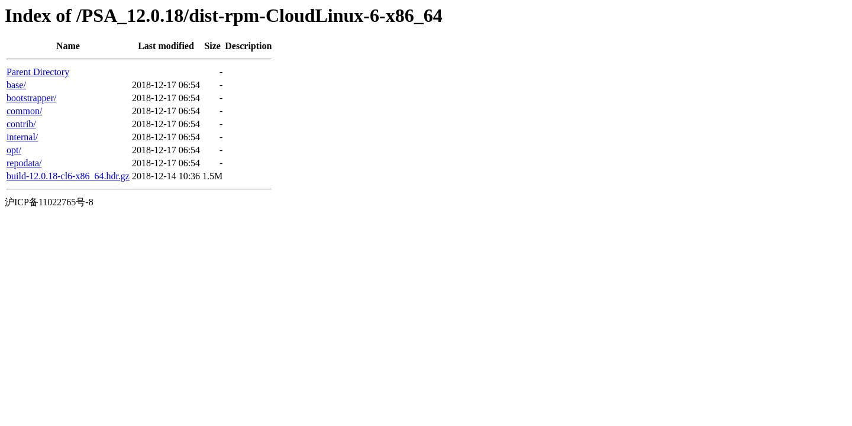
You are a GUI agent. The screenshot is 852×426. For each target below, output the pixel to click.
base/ (16, 85)
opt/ (14, 150)
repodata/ (24, 163)
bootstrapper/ (31, 98)
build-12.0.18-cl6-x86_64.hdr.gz (68, 176)
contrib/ (21, 124)
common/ (24, 111)
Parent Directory (38, 72)
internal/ (22, 137)
